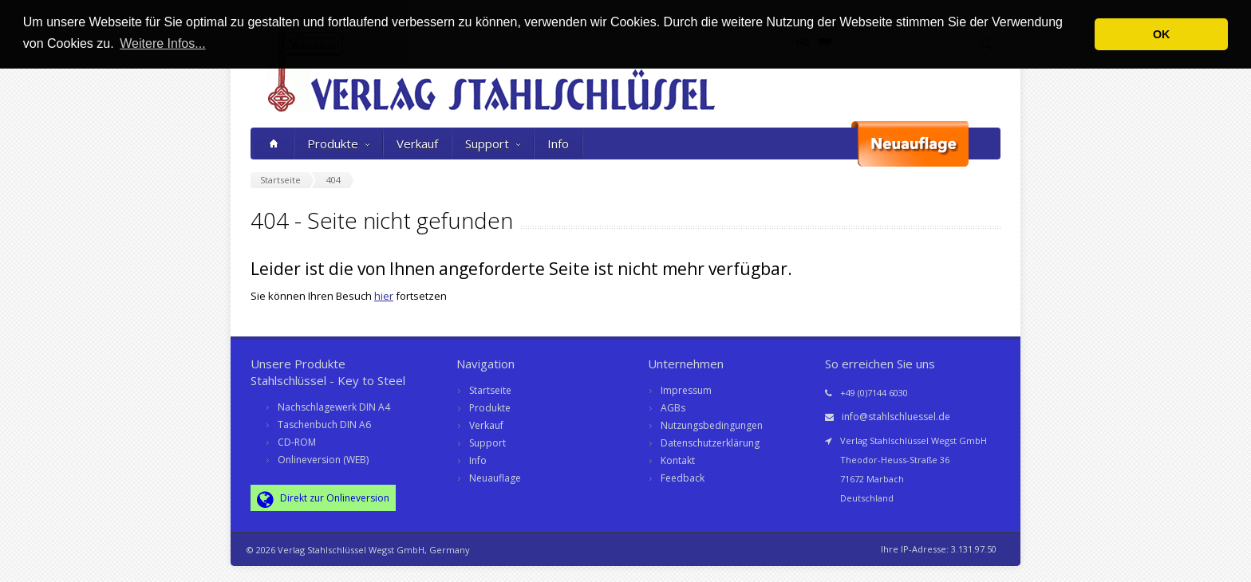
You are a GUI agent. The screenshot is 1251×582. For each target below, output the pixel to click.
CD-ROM (297, 442)
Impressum (686, 390)
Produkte (338, 143)
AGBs (673, 408)
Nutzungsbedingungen (712, 425)
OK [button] (1161, 34)
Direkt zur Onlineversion (323, 499)
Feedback (682, 478)
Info (558, 143)
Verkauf (417, 143)
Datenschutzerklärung (710, 443)
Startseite (490, 390)
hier (383, 296)
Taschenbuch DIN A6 (324, 424)
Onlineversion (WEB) (323, 459)
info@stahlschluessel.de (896, 416)
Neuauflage (495, 478)
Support (492, 143)
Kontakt (678, 460)
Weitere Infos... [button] (162, 43)
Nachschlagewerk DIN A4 (334, 407)
